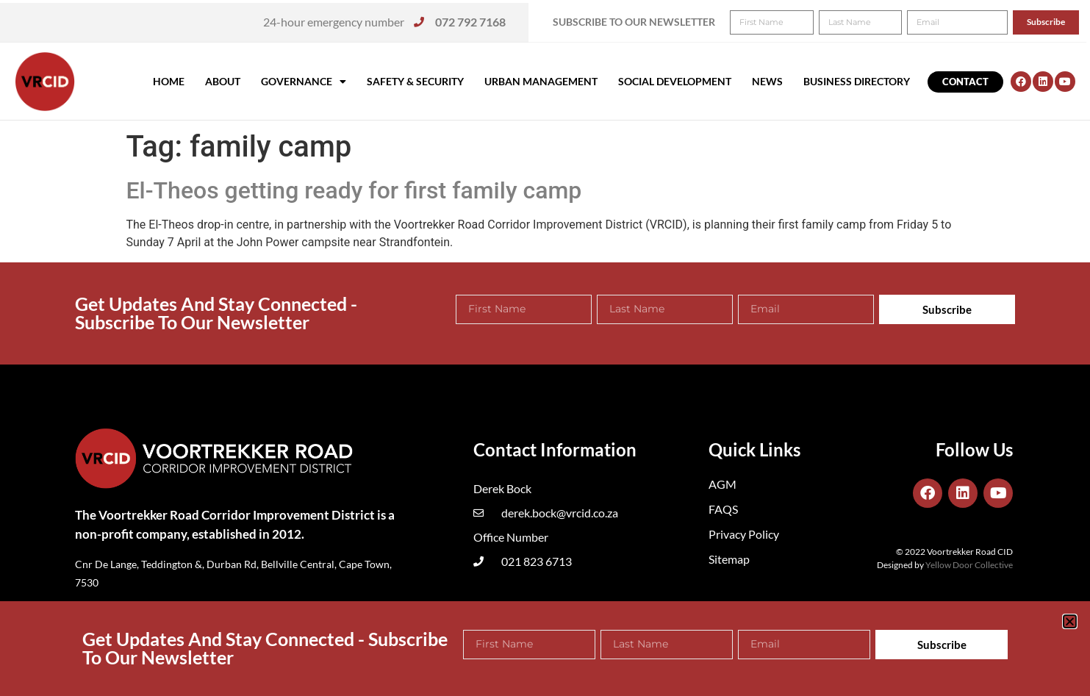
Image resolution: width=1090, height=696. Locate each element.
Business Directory (856, 81)
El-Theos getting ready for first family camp (354, 190)
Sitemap (729, 559)
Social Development (674, 81)
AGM (722, 484)
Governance (303, 81)
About (222, 81)
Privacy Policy (744, 534)
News (767, 81)
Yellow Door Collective (969, 564)
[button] (1059, 20)
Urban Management (541, 81)
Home (168, 81)
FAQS (723, 509)
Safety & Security (415, 81)
